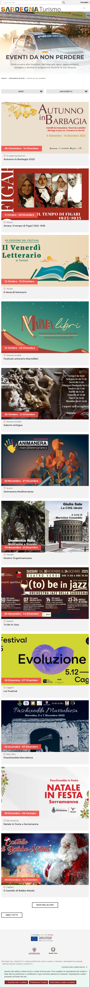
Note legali (47, 961)
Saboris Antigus (13, 425)
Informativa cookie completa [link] (62, 982)
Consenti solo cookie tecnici (76, 967)
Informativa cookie (73, 961)
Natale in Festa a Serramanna (21, 824)
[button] (22, 91)
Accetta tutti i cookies (16, 982)
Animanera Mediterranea (18, 491)
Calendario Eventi (17, 78)
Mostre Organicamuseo (18, 558)
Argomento (66, 91)
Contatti (28, 964)
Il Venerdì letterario (15, 292)
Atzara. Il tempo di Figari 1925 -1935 (24, 225)
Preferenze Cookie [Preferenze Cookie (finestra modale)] (38, 982)
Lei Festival (10, 691)
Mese (21, 91)
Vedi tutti (12, 915)
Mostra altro (45, 905)
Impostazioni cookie (12, 964)
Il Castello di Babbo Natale (19, 890)
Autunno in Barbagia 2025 (19, 159)
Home (4, 78)
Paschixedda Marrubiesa (18, 757)
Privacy (58, 961)
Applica (63, 2)
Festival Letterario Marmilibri (21, 358)
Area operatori (32, 961)
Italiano (84, 2)
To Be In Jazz (11, 624)
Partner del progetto (12, 961)
